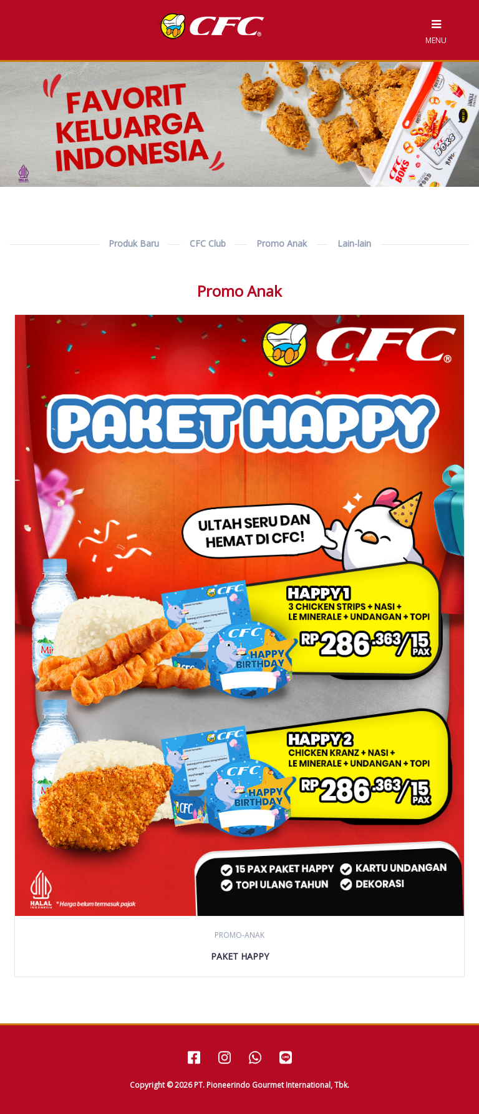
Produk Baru (134, 243)
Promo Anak (281, 243)
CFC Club (208, 243)
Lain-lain (354, 243)
